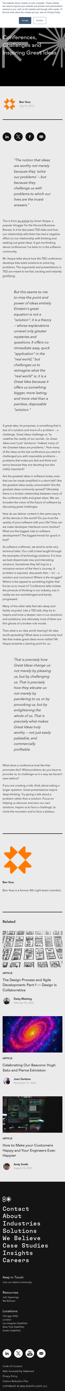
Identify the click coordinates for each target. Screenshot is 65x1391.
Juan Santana (22, 1079)
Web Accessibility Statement (18, 1371)
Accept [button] (25, 20)
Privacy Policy (10, 1376)
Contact (16, 1209)
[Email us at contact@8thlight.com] (41, 1353)
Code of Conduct (12, 1366)
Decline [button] (39, 20)
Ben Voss (25, 102)
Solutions (20, 1231)
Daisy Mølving (23, 999)
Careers (16, 1260)
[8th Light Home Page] (7, 1199)
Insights (18, 1253)
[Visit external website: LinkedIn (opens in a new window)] (7, 1353)
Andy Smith (21, 1164)
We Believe (22, 1238)
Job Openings (11, 1297)
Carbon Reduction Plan (15, 1381)
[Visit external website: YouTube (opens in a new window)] (29, 1353)
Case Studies (25, 1246)
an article (23, 221)
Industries (22, 1224)
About (12, 1216)
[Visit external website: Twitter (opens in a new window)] (18, 1353)
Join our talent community (17, 1282)
